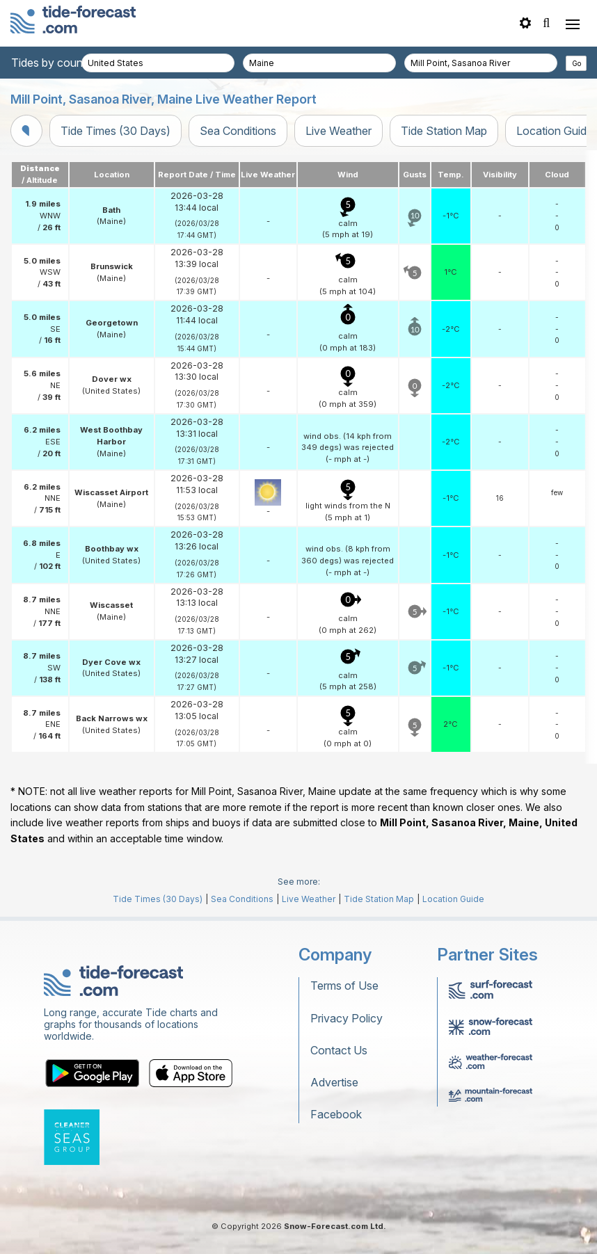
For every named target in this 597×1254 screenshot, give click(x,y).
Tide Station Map (444, 131)
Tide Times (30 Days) (115, 131)
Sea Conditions (238, 131)
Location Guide (453, 899)
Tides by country (53, 63)
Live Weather (338, 131)
